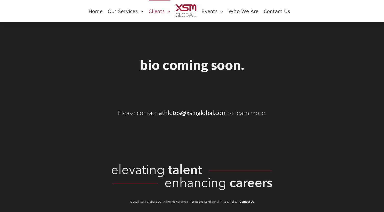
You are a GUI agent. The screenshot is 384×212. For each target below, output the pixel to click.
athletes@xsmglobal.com (193, 113)
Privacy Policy (228, 201)
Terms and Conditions (204, 201)
